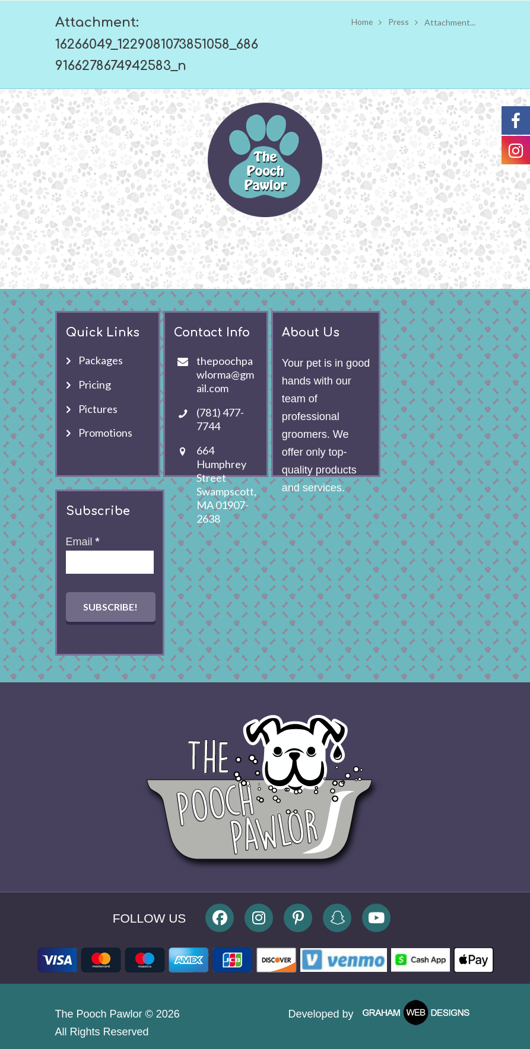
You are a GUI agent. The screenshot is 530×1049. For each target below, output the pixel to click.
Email (83, 542)
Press (398, 22)
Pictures (98, 408)
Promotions (105, 432)
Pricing (94, 384)
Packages (100, 360)
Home (361, 22)
